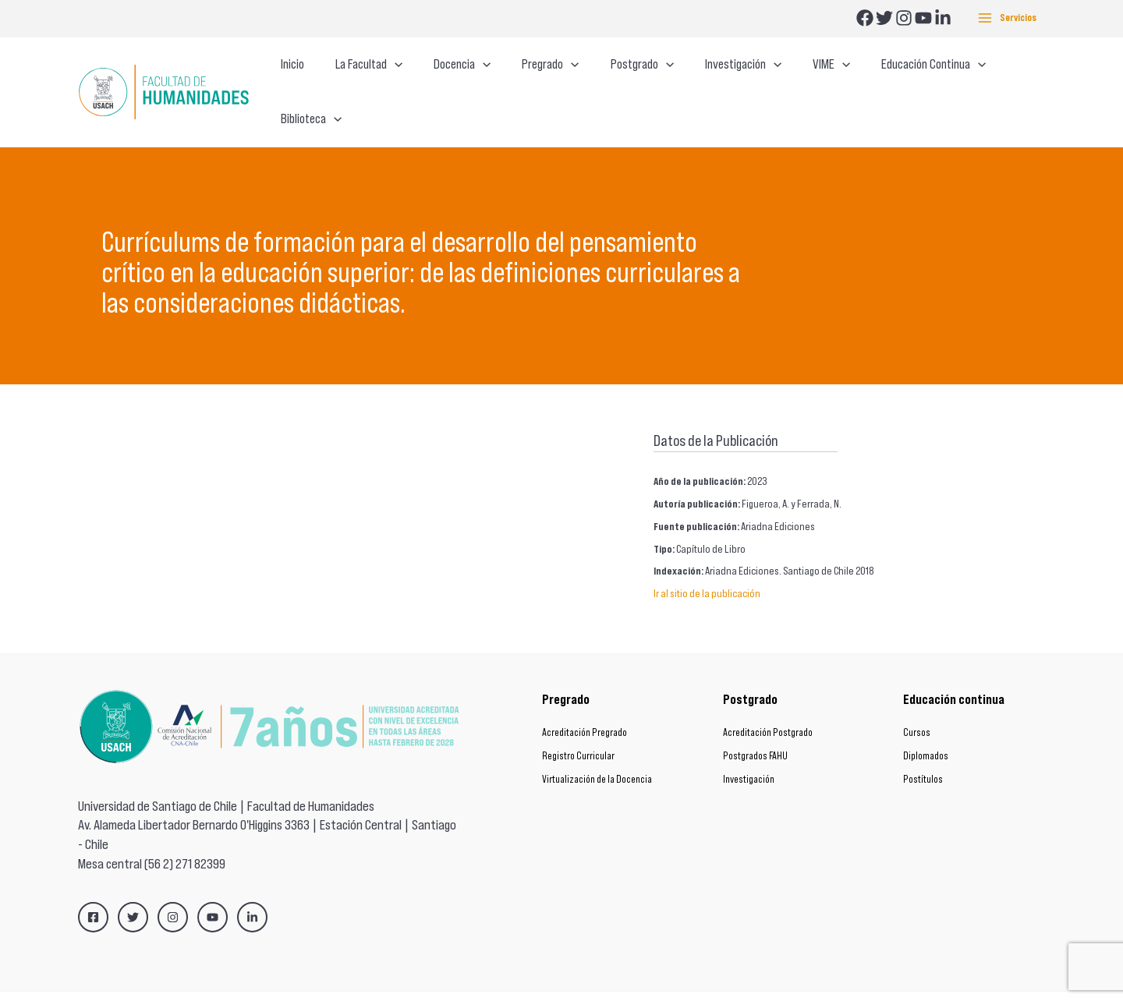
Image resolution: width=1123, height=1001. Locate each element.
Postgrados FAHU (755, 726)
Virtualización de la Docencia (597, 749)
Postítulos (923, 749)
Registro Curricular (578, 726)
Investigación (748, 749)
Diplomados (925, 726)
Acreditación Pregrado (584, 703)
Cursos (916, 703)
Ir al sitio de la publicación (707, 563)
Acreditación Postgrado (768, 703)
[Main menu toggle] (1007, 18)
